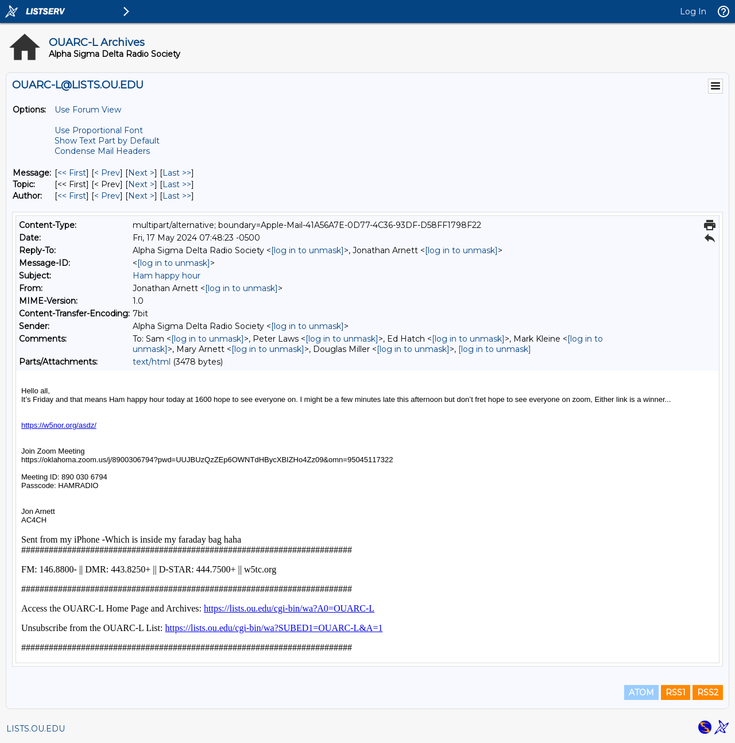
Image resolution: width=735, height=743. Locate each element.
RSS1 (676, 692)
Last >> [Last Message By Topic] (177, 184)
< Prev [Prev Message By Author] (107, 196)
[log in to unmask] (307, 250)
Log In (693, 11)
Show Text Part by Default (107, 141)
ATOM (641, 692)
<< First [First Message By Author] (71, 196)
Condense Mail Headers (102, 151)
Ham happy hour (166, 275)
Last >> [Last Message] (177, 173)
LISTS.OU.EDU (35, 728)
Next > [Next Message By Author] (141, 196)
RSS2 (707, 692)
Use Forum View (88, 110)
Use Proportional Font (99, 130)
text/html (152, 362)
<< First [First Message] (71, 173)
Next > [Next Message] (141, 173)
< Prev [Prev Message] (107, 173)
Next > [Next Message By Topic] (141, 184)
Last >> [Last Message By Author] (177, 196)
